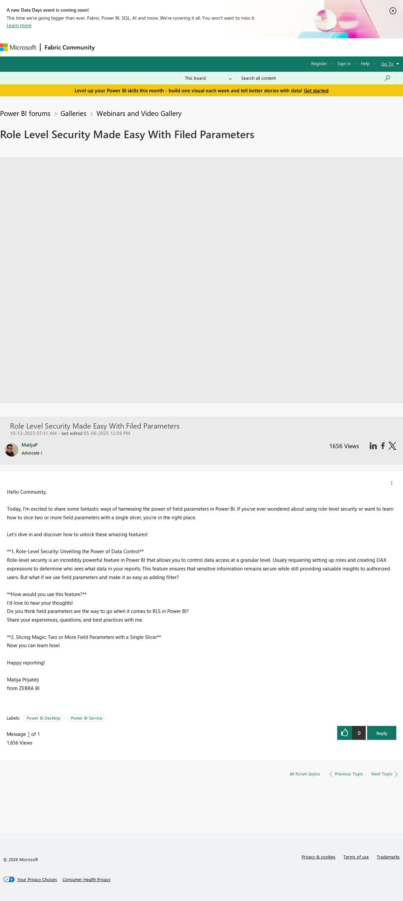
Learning (251, 47)
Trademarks (388, 856)
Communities (196, 47)
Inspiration (139, 47)
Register (319, 63)
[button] (391, 483)
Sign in (343, 63)
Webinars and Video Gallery (139, 113)
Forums (110, 47)
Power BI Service (86, 718)
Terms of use (356, 856)
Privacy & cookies (319, 856)
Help (365, 63)
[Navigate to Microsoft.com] (18, 47)
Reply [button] (381, 733)
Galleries (73, 113)
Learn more (19, 25)
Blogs (225, 47)
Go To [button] (387, 63)
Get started (316, 90)
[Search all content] (316, 78)
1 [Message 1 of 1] (28, 734)
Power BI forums (25, 113)
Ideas (166, 47)
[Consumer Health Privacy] (86, 879)
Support (279, 47)
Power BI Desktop (44, 718)
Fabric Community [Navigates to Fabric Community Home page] (70, 47)
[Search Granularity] (208, 78)
